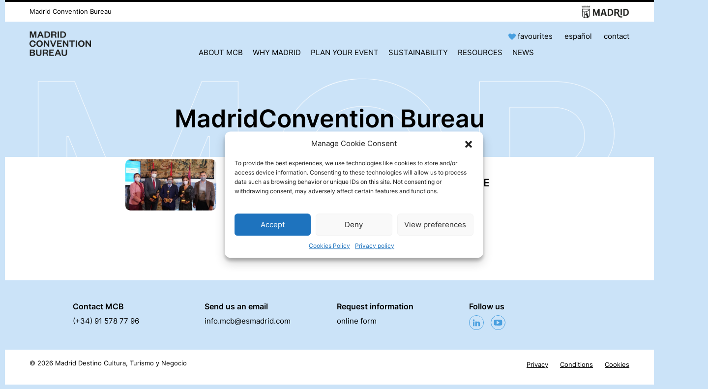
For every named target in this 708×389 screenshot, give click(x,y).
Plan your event (345, 52)
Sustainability (418, 52)
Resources (480, 52)
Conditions (576, 364)
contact (616, 36)
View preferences (435, 224)
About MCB (221, 52)
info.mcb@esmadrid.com (248, 321)
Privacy (537, 364)
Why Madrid (277, 52)
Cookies (617, 364)
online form (357, 321)
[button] (468, 144)
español (578, 36)
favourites (531, 36)
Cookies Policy (329, 246)
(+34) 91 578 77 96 (106, 321)
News (523, 52)
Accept (273, 224)
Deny (354, 224)
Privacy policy (374, 246)
